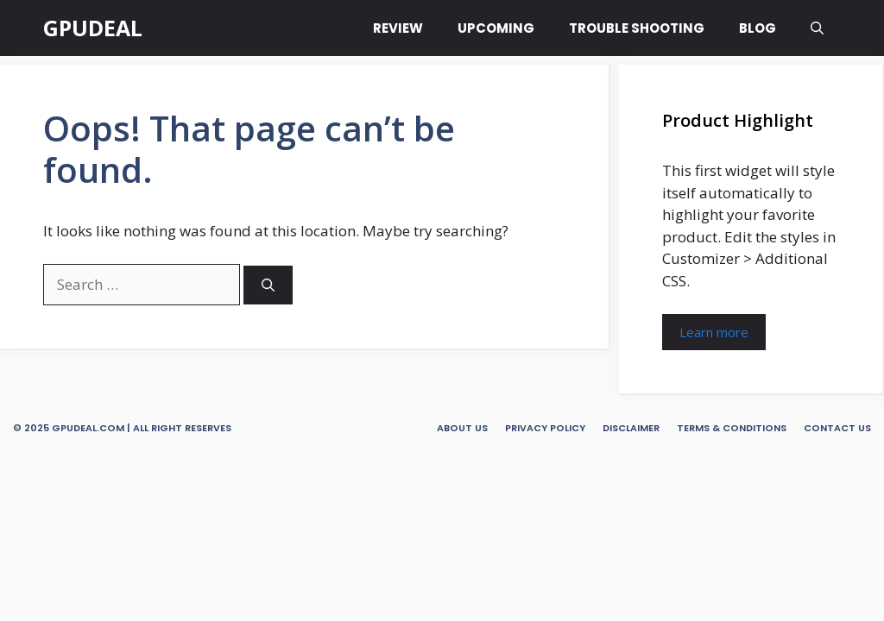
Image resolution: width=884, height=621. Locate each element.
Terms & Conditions (731, 428)
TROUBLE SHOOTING (636, 28)
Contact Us (837, 428)
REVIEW (398, 28)
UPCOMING (496, 28)
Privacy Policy (545, 428)
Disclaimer (631, 428)
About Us (462, 428)
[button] (817, 28)
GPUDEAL (92, 27)
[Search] (268, 285)
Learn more (713, 332)
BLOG (757, 28)
